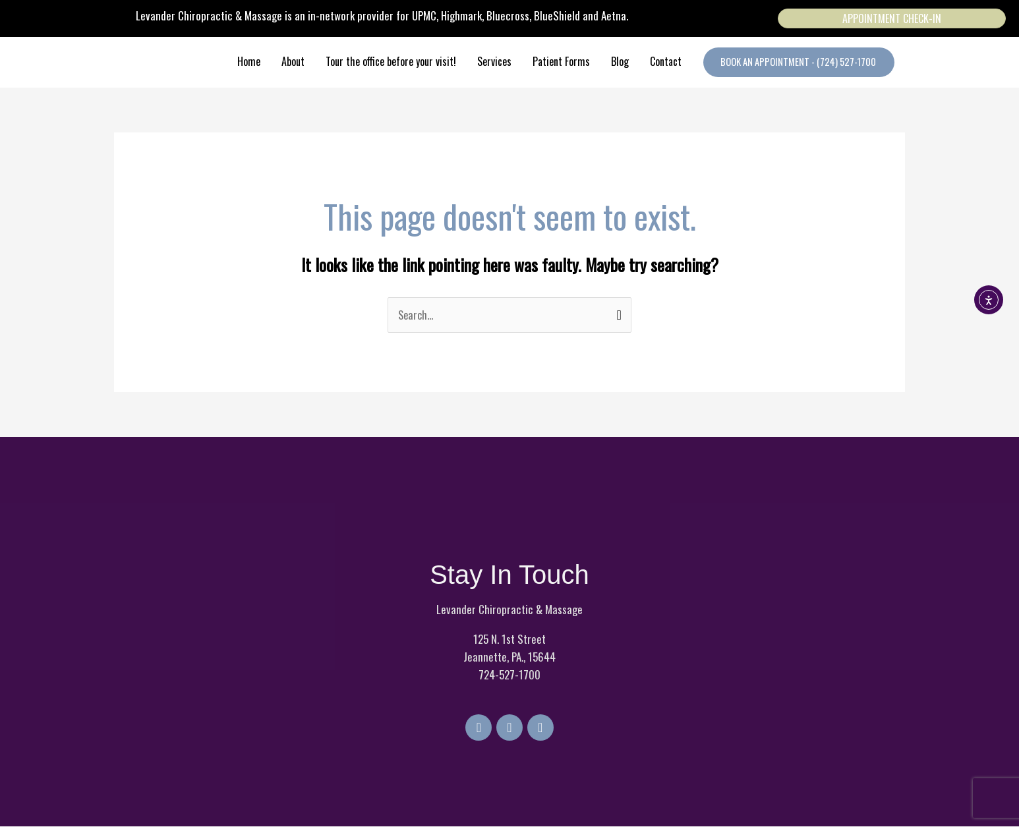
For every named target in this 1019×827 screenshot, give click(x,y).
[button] (797, 62)
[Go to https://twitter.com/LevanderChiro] (509, 728)
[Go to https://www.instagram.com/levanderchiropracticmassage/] (542, 728)
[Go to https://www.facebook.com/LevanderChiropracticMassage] (476, 728)
